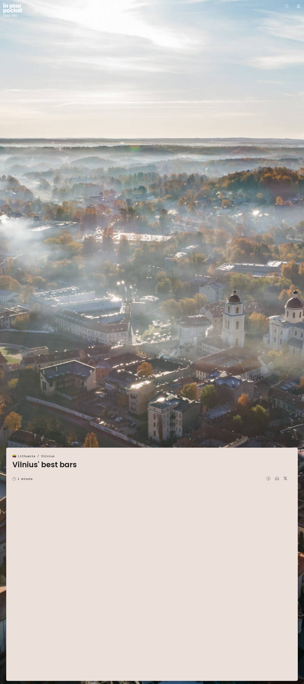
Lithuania (26, 456)
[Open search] (287, 6)
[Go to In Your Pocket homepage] (12, 10)
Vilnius (48, 456)
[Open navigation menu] (298, 6)
